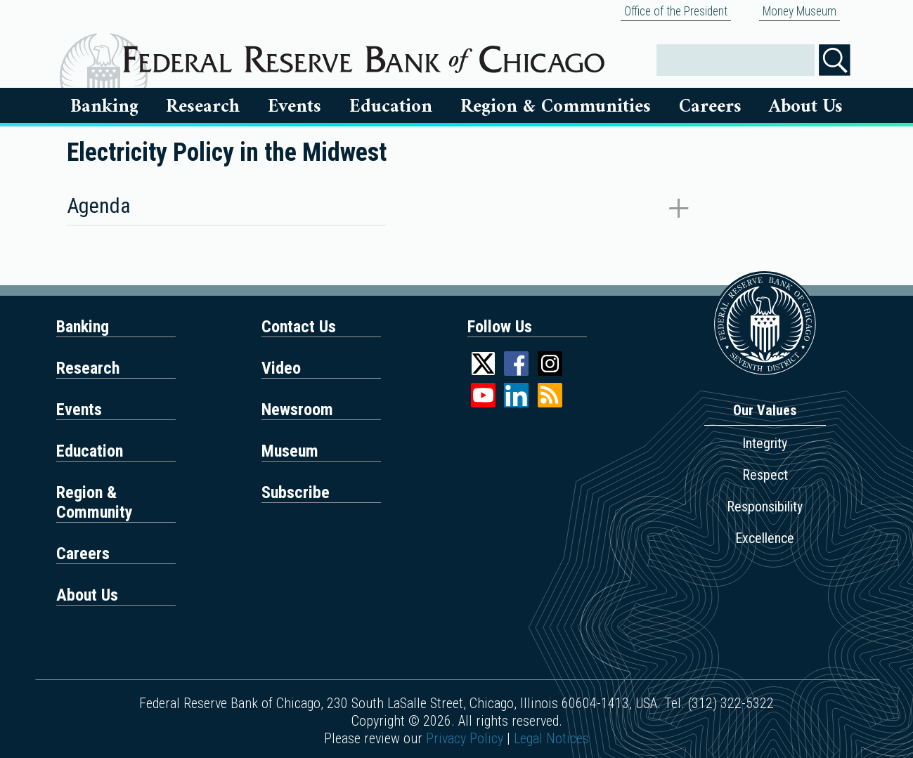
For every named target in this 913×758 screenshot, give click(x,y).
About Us (806, 107)
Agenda (99, 205)
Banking (104, 107)
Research (203, 107)
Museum (289, 451)
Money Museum (799, 11)
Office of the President (675, 11)
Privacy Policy (464, 738)
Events (294, 107)
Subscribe (295, 492)
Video (281, 368)
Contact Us (298, 326)
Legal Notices (551, 738)
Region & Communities (555, 107)
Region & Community (94, 502)
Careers (710, 107)
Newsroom (297, 409)
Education (390, 107)
